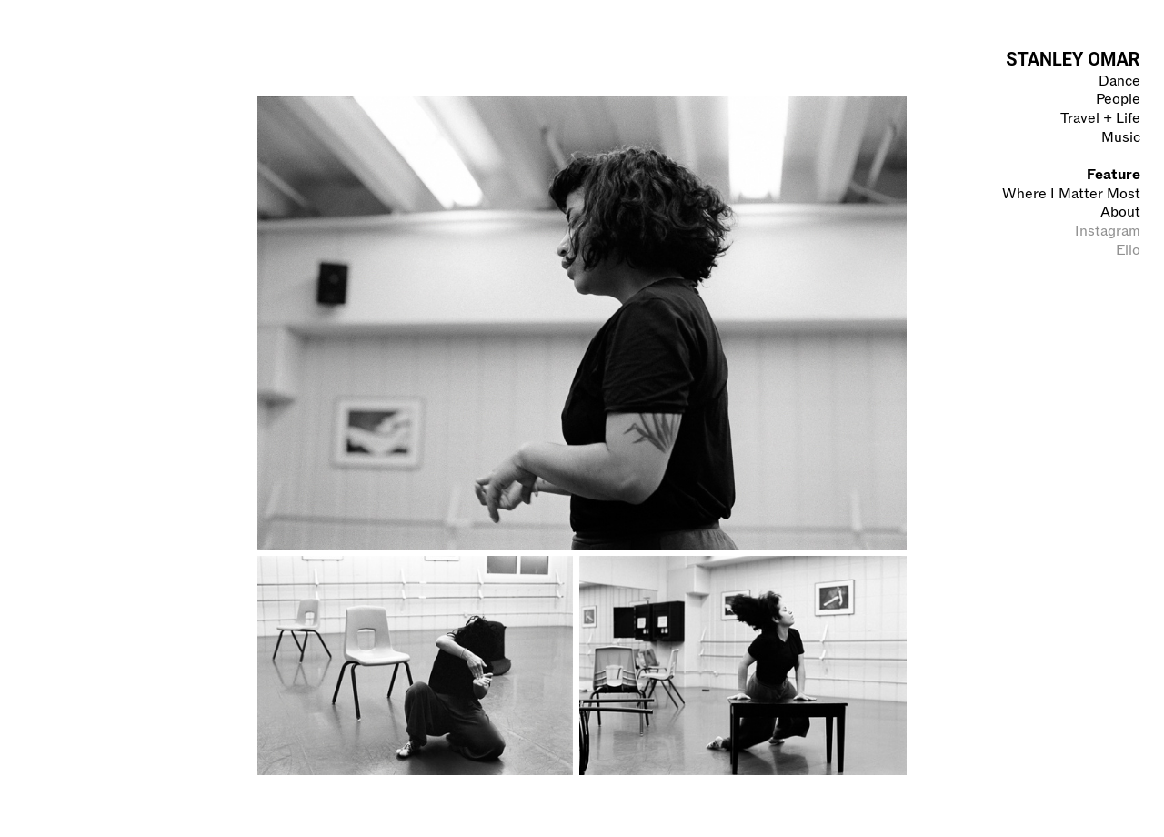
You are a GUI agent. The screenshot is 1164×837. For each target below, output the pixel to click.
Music (1120, 137)
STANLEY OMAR (1072, 59)
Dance (1119, 80)
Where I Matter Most (1071, 193)
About (1120, 211)
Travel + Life (1100, 117)
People (1118, 98)
